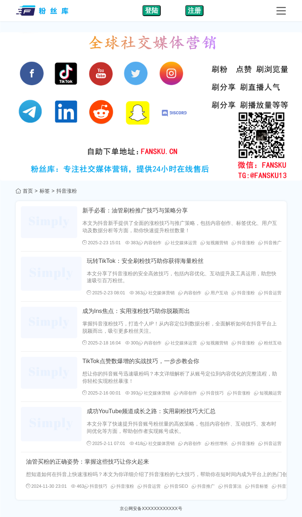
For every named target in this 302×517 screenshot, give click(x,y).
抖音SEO (176, 486)
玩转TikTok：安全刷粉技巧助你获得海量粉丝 (145, 260)
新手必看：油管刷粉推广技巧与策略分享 (135, 210)
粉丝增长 (216, 443)
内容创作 (149, 242)
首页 (28, 191)
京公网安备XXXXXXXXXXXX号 (151, 508)
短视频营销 (214, 242)
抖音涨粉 (243, 242)
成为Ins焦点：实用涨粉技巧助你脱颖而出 (136, 310)
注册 (194, 10)
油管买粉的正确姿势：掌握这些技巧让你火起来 (87, 461)
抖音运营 (270, 292)
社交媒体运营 (181, 242)
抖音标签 (256, 486)
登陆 (151, 10)
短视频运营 (268, 393)
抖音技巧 (212, 393)
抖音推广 (270, 242)
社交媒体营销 (159, 292)
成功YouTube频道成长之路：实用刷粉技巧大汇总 (151, 411)
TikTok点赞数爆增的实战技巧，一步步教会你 (140, 361)
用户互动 (216, 292)
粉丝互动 (270, 343)
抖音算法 (230, 486)
